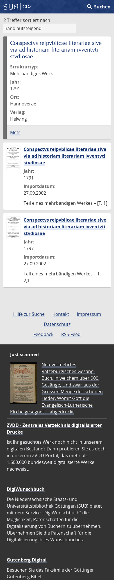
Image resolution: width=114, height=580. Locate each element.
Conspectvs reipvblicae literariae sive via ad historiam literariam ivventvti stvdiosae (65, 156)
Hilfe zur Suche (29, 314)
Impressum (89, 314)
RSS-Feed (71, 334)
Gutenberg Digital (27, 560)
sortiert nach (36, 20)
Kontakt (61, 314)
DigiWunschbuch (26, 489)
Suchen (98, 6)
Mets (15, 132)
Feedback (43, 334)
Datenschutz (57, 324)
